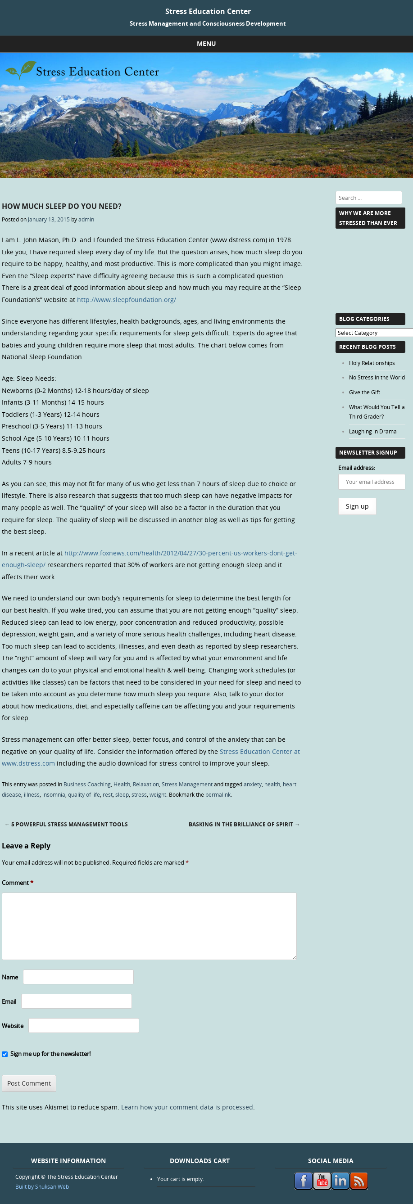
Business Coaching (87, 784)
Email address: (356, 467)
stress (139, 794)
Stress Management (187, 784)
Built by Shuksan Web (42, 1186)
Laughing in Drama (373, 431)
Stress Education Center (208, 11)
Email (9, 1001)
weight (158, 794)
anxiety (253, 784)
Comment (17, 883)
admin (86, 219)
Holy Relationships (372, 362)
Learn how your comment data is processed (187, 1107)
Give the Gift (364, 392)
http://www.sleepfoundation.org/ (125, 299)
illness (32, 794)
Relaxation (146, 784)
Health (121, 784)
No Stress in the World (377, 377)
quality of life (84, 794)
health (272, 784)
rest (108, 794)
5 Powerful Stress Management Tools (66, 824)
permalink (218, 794)
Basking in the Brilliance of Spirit (244, 824)
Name (10, 977)
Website (12, 1026)
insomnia (53, 794)
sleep (122, 794)
